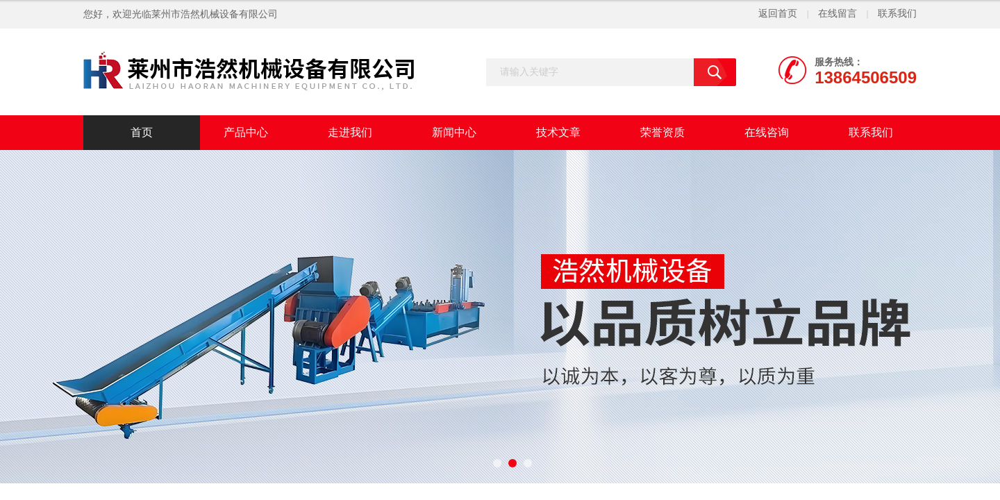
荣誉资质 (662, 132)
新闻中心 (454, 132)
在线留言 (837, 13)
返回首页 (777, 13)
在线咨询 (766, 132)
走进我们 (350, 132)
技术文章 (558, 132)
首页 (142, 132)
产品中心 (246, 132)
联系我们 (897, 13)
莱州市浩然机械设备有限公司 (214, 14)
